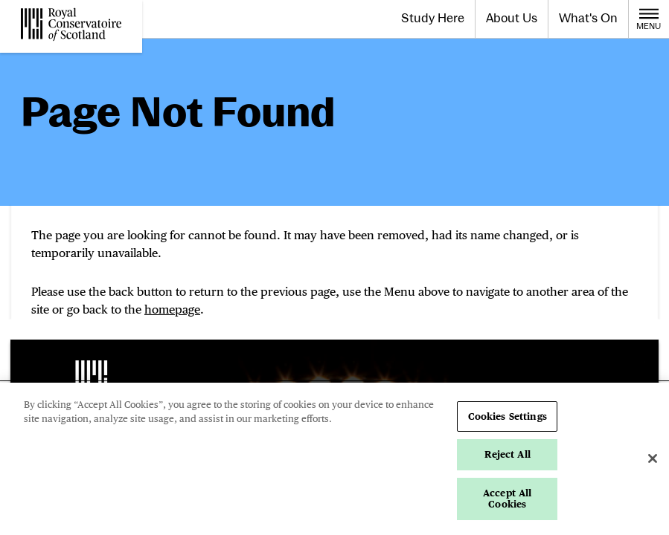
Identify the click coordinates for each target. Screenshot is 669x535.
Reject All (507, 454)
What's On (588, 17)
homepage (172, 309)
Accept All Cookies (507, 498)
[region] (334, 459)
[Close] (652, 458)
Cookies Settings (507, 416)
